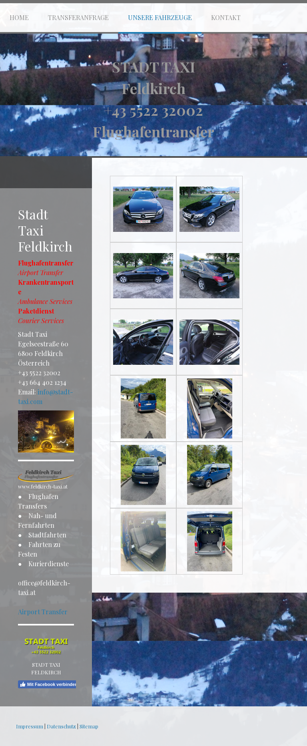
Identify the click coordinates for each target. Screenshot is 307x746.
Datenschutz (61, 726)
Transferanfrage (78, 17)
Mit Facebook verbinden (49, 684)
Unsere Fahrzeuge (160, 17)
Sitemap (89, 726)
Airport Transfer (43, 611)
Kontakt (226, 17)
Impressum (29, 726)
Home (19, 17)
